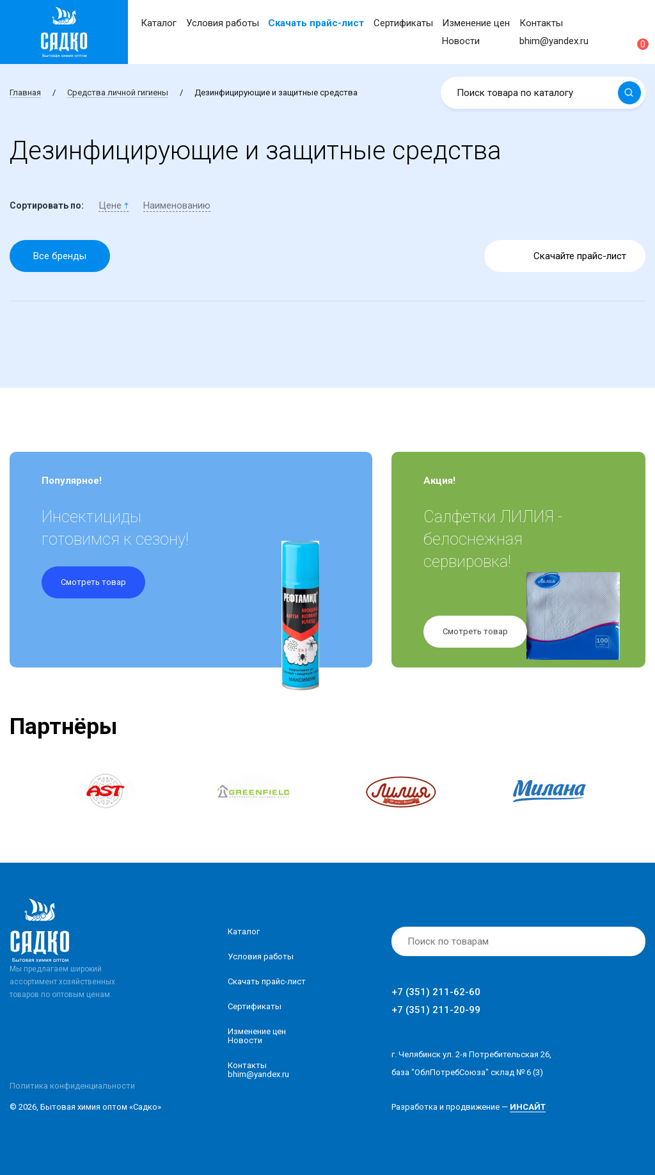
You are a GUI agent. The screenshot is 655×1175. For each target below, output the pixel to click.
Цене (114, 205)
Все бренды (59, 256)
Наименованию (176, 205)
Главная (25, 92)
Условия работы (222, 23)
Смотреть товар (93, 582)
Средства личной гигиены (117, 92)
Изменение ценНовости (257, 1036)
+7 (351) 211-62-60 (435, 992)
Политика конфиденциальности (72, 1086)
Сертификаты (403, 23)
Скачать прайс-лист (316, 23)
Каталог (159, 23)
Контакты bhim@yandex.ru (258, 1069)
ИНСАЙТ (528, 1107)
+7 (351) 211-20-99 (435, 1010)
